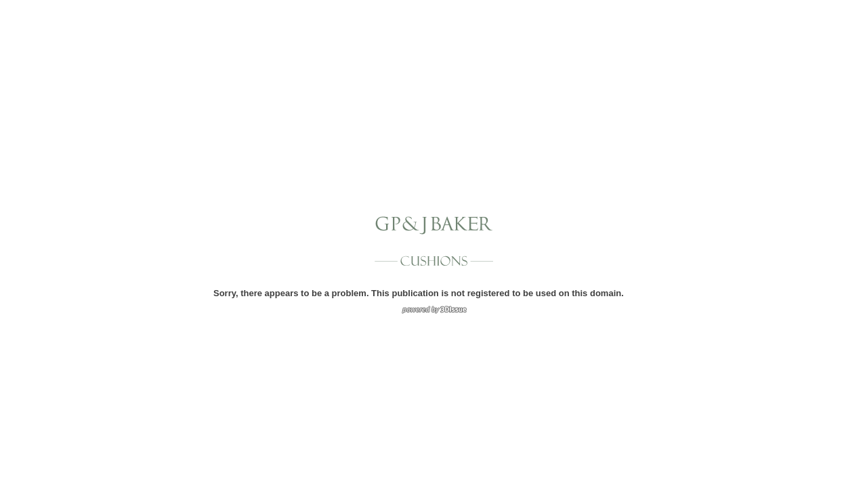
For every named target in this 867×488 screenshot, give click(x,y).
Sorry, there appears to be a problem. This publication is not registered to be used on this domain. (418, 293)
